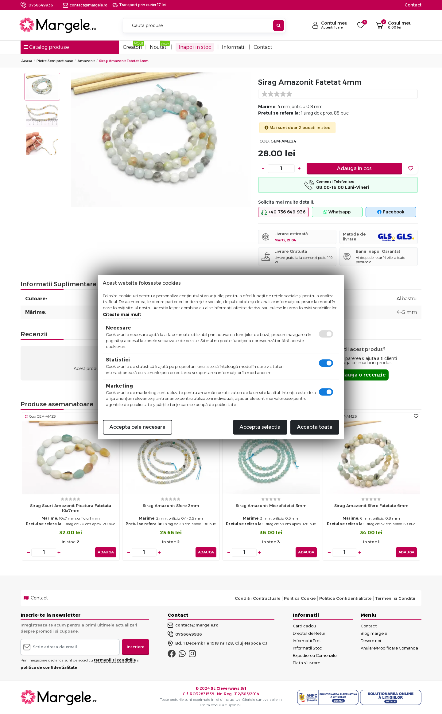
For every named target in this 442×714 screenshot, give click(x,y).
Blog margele (374, 633)
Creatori (132, 47)
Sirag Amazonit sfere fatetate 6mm (371, 505)
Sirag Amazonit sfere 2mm (171, 505)
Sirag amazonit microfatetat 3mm (271, 505)
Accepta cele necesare (137, 427)
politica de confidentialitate (49, 667)
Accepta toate (314, 427)
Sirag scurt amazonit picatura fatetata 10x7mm (70, 508)
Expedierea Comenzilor (315, 655)
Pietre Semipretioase (55, 61)
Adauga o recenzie (361, 375)
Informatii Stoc (307, 648)
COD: (264, 141)
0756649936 (41, 5)
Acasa (26, 61)
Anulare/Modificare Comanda (389, 648)
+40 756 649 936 (283, 212)
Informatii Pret (307, 640)
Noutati (159, 47)
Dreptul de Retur (309, 633)
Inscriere (135, 646)
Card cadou (304, 625)
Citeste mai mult (122, 314)
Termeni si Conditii (395, 597)
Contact (413, 5)
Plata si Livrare (306, 662)
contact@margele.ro (85, 5)
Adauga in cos (354, 168)
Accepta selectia (260, 427)
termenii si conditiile (115, 659)
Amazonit (86, 61)
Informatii (234, 47)
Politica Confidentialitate (345, 597)
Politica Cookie (300, 597)
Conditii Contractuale (257, 597)
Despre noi (371, 640)
